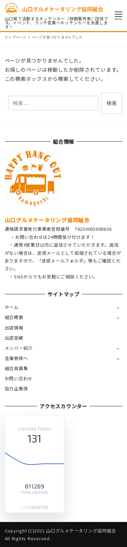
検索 (112, 102)
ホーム (12, 307)
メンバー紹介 (19, 348)
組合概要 (14, 317)
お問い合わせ (19, 378)
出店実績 (14, 338)
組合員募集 (16, 368)
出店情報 (14, 327)
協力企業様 (16, 388)
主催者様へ (16, 358)
